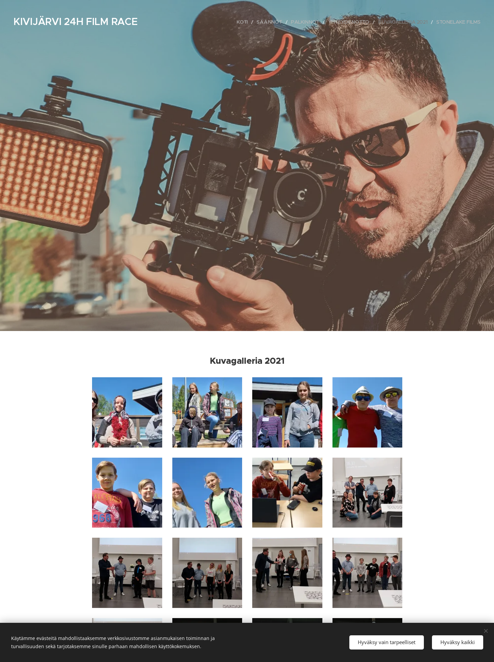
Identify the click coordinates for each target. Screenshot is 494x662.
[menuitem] (261, 22)
